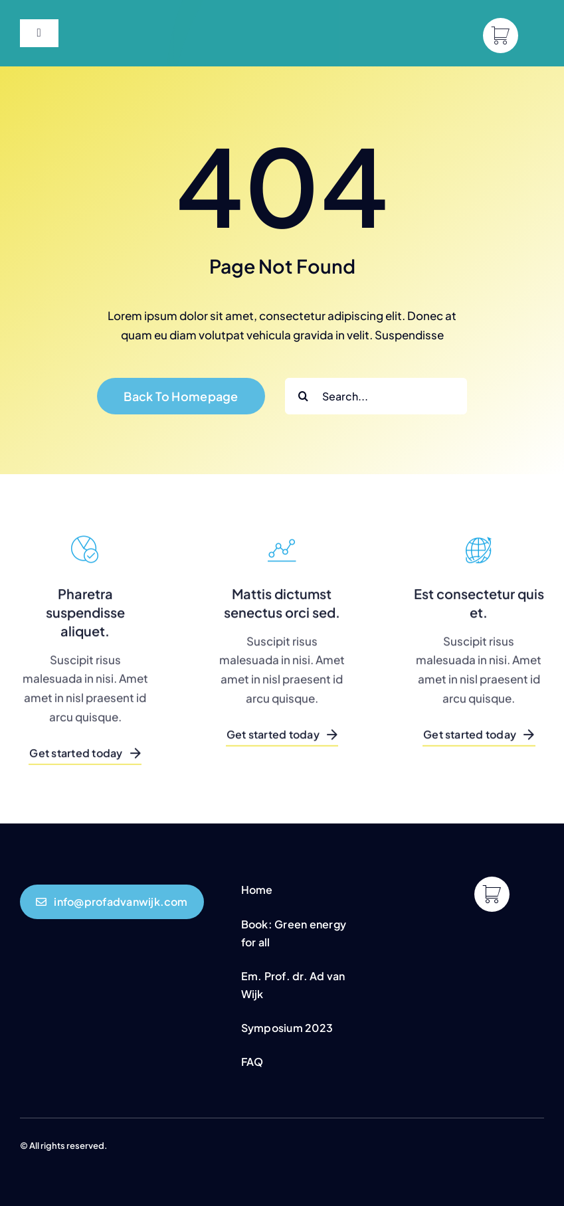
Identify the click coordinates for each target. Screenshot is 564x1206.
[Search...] (376, 396)
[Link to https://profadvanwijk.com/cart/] (500, 35)
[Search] (303, 396)
